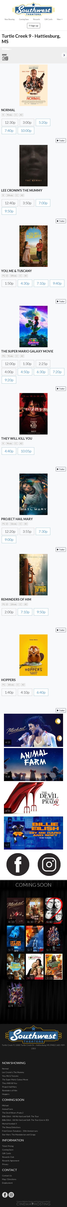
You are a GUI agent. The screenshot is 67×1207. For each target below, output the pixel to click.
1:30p (27, 364)
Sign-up (33, 25)
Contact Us (7, 1175)
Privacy (5, 1164)
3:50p (27, 203)
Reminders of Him (9, 1090)
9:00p (9, 539)
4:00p (9, 372)
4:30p (25, 283)
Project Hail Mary (9, 1087)
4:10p (25, 692)
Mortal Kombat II (9, 1123)
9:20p (9, 380)
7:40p (9, 130)
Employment (7, 1183)
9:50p (9, 211)
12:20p (10, 531)
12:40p (10, 203)
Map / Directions (9, 1179)
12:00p (10, 364)
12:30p (10, 122)
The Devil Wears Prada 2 (12, 1113)
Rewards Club (8, 1157)
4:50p (25, 372)
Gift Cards (48, 19)
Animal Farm (7, 1109)
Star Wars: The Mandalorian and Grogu (18, 1134)
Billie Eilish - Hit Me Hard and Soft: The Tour (20, 1116)
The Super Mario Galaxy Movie (15, 1079)
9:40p (57, 283)
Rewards (36, 19)
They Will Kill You (9, 1083)
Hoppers (5, 1094)
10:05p (26, 451)
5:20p (43, 122)
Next (64, 55)
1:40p (9, 692)
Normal (5, 1068)
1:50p (9, 283)
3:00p (27, 122)
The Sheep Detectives (11, 1127)
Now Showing (9, 19)
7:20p (57, 372)
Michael (5, 1105)
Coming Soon (24, 19)
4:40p (9, 451)
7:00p (43, 203)
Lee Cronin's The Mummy (13, 1072)
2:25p (43, 364)
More (59, 19)
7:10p (41, 283)
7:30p (43, 531)
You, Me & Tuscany (10, 1076)
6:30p (41, 372)
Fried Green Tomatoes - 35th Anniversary (20, 1131)
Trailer (61, 140)
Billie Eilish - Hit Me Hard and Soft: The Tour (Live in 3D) (25, 1120)
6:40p (41, 692)
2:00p (9, 612)
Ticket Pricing (7, 1146)
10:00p (26, 130)
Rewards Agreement (10, 1160)
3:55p (27, 531)
